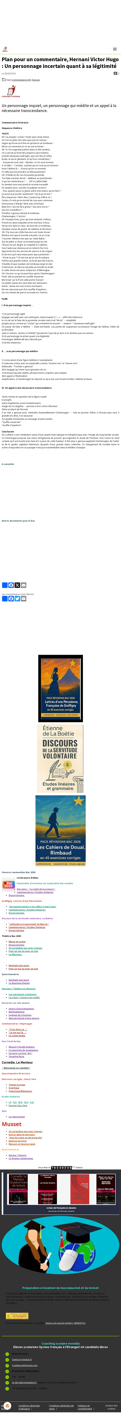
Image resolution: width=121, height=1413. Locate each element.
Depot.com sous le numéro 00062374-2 (66, 1323)
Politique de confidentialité (85, 1407)
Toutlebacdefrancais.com (25, 1365)
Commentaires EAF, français (26, 79)
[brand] (5, 49)
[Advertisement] (61, 492)
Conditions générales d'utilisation (29, 1407)
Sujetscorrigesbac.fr (22, 1359)
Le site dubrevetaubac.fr (24, 1382)
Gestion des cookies (111, 1407)
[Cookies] (7, 1406)
